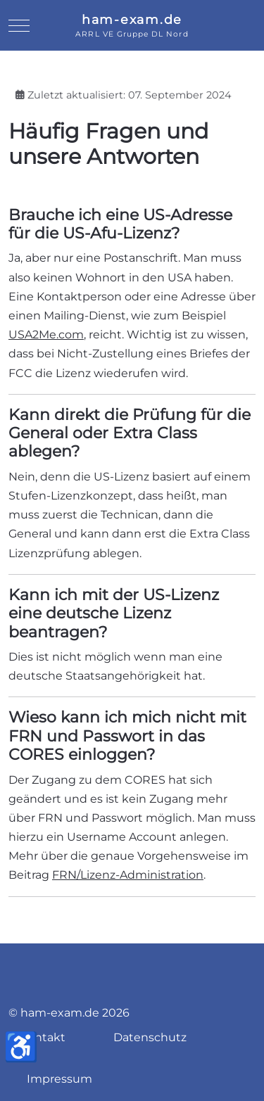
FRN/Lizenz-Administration (127, 875)
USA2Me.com (46, 334)
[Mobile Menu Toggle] (19, 25)
